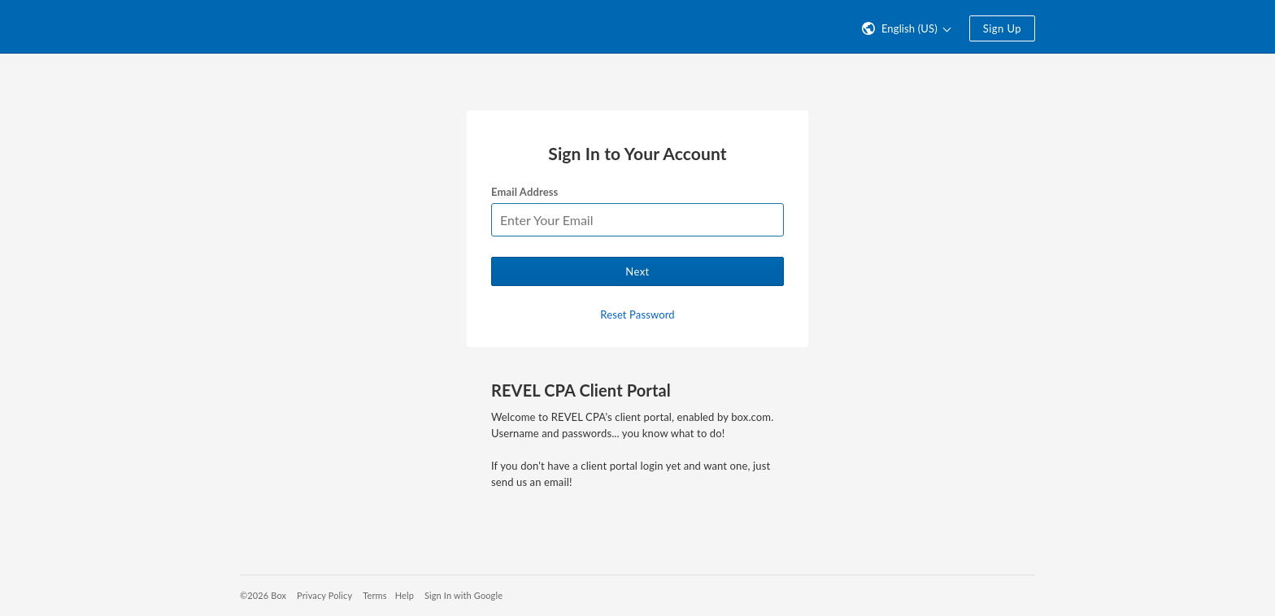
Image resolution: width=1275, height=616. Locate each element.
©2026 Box (263, 595)
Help (404, 595)
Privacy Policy (324, 595)
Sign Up (1002, 28)
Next (637, 271)
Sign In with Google (463, 595)
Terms (374, 595)
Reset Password (637, 314)
